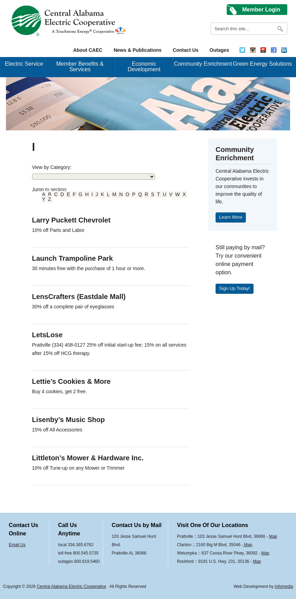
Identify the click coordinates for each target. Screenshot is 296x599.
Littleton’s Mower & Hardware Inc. (87, 458)
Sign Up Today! (234, 288)
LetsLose (47, 335)
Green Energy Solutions (262, 64)
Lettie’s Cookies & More (71, 381)
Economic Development (143, 66)
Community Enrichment (203, 64)
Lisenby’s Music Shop (68, 419)
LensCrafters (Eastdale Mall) (79, 296)
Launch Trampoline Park (72, 258)
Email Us (17, 544)
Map (273, 536)
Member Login (261, 10)
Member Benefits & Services (80, 66)
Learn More (230, 217)
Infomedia (284, 586)
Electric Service (24, 64)
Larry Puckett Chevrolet (71, 220)
